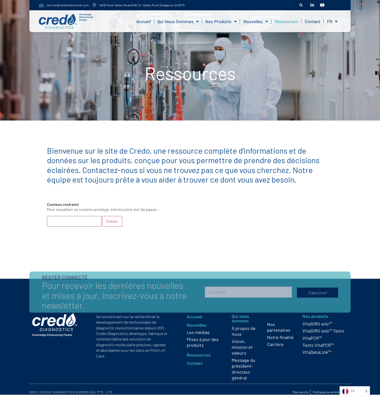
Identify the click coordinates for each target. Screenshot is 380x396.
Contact (313, 21)
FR (332, 21)
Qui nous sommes (178, 21)
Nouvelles (255, 21)
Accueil (143, 21)
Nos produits (221, 21)
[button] (301, 5)
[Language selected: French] (355, 391)
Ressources (286, 21)
